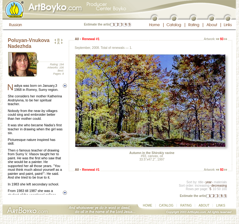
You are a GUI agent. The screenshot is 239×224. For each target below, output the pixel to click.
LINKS (220, 205)
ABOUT (204, 205)
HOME (147, 205)
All (77, 39)
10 (214, 189)
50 (219, 189)
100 (224, 189)
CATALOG (166, 205)
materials (220, 182)
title (200, 182)
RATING (186, 205)
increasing (202, 185)
